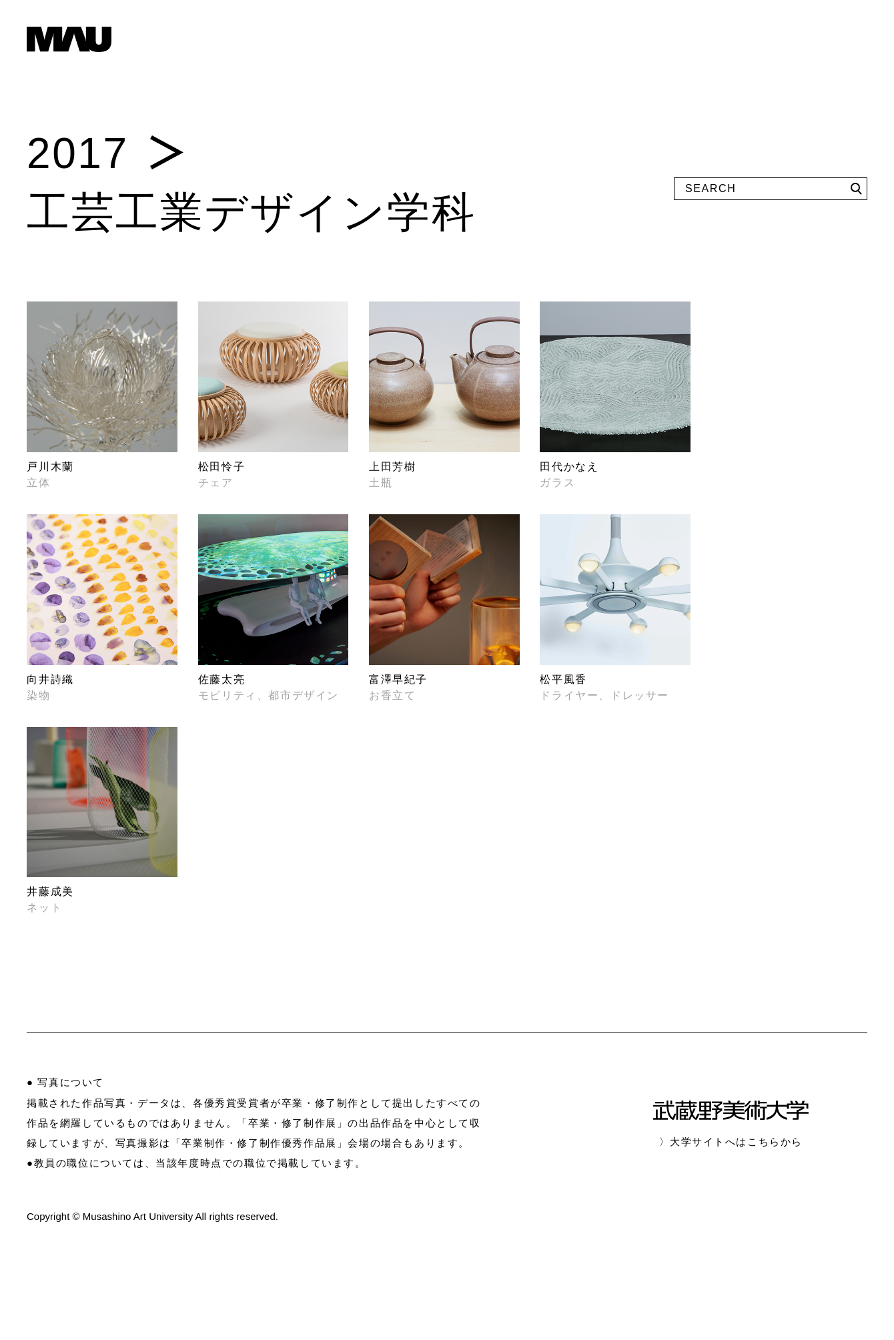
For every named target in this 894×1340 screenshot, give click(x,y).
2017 (78, 153)
